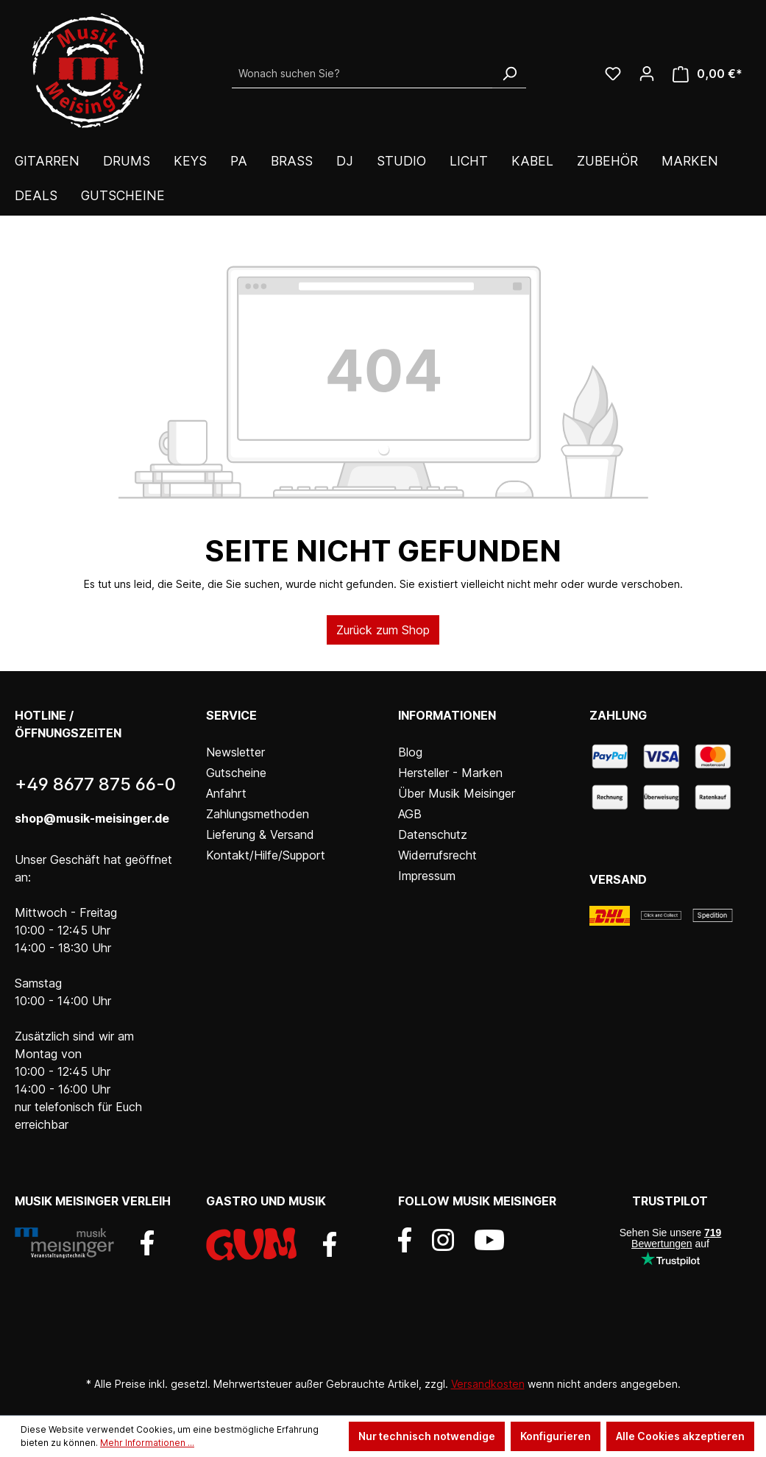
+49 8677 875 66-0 (95, 784)
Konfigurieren (555, 1436)
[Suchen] (509, 73)
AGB (410, 814)
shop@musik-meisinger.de (92, 818)
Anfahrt (226, 793)
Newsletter (235, 752)
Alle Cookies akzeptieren (680, 1436)
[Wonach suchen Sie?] (362, 73)
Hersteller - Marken (450, 772)
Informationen (447, 715)
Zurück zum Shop (383, 630)
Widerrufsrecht (437, 855)
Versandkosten (488, 1384)
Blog (410, 752)
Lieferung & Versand (260, 834)
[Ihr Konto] (647, 74)
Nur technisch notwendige (426, 1436)
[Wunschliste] (613, 74)
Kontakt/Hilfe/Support (265, 855)
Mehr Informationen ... (147, 1442)
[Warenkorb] (707, 74)
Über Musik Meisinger (456, 793)
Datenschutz (432, 834)
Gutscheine (236, 772)
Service (231, 715)
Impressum (426, 875)
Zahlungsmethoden (257, 814)
